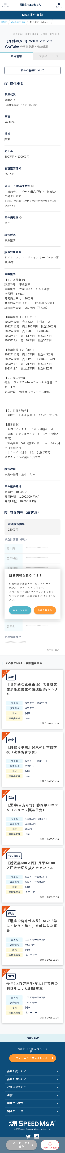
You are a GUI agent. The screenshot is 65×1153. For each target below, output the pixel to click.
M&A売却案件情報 (18, 22)
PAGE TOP (32, 1038)
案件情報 (16, 56)
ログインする (20, 610)
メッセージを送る (21, 1145)
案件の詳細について (32, 70)
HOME (4, 22)
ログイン (58, 7)
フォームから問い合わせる (34, 1058)
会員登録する (45, 610)
